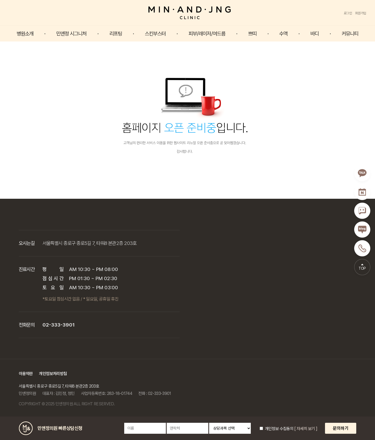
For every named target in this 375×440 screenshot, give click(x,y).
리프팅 (115, 34)
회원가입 (360, 13)
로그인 (348, 13)
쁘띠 (252, 34)
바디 (314, 34)
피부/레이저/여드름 (207, 34)
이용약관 (26, 373)
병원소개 (25, 34)
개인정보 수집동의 (276, 428)
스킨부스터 (155, 34)
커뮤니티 (350, 34)
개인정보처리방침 (53, 373)
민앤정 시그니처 (71, 34)
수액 (283, 34)
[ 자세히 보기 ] (305, 428)
